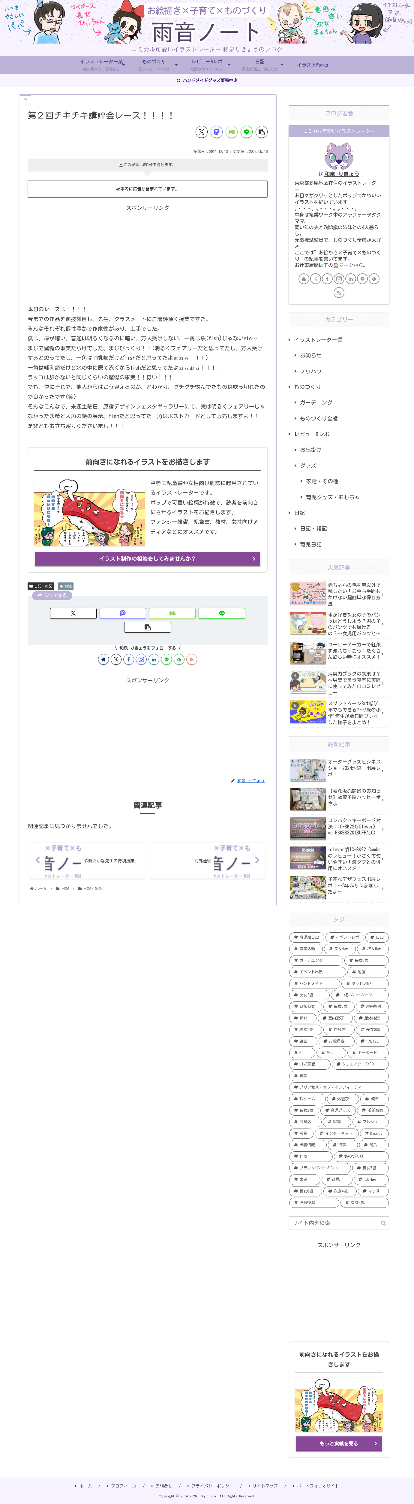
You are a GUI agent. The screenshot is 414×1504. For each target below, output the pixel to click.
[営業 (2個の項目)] (301, 1134)
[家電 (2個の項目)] (337, 1122)
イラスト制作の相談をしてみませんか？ (147, 558)
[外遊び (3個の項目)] (343, 1099)
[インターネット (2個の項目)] (336, 1134)
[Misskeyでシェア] (232, 132)
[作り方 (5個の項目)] (338, 1030)
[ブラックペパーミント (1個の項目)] (320, 1168)
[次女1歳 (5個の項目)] (305, 1030)
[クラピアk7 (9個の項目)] (365, 984)
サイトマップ (263, 1486)
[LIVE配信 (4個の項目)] (310, 1064)
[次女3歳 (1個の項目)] (364, 1203)
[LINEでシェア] (247, 132)
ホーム (83, 1486)
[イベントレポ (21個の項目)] (345, 937)
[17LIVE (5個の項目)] (372, 1041)
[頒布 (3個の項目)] (374, 1099)
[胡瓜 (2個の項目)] (374, 1145)
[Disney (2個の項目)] (374, 1134)
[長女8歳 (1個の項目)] (305, 1191)
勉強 (66, 586)
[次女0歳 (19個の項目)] (373, 949)
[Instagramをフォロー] (141, 645)
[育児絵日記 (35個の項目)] (306, 937)
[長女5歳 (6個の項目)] (339, 1006)
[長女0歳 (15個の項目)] (366, 961)
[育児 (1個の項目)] (337, 1179)
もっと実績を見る (339, 1443)
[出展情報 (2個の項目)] (308, 1145)
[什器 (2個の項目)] (311, 1156)
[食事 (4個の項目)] (339, 1076)
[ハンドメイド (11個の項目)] (314, 984)
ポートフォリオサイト (316, 1486)
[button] (262, 132)
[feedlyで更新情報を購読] (179, 645)
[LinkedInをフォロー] (153, 645)
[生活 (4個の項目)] (331, 1053)
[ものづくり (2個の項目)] (361, 1156)
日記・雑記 (40, 586)
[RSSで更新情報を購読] (191, 645)
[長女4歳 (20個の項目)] (340, 949)
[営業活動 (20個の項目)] (306, 949)
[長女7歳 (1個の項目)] (370, 1168)
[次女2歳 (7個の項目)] (309, 995)
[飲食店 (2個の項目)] (305, 1122)
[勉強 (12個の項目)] (368, 972)
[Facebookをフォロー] (128, 645)
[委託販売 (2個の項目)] (373, 1110)
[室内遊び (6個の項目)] (335, 1018)
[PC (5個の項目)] (302, 1053)
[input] (339, 1222)
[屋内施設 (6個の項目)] (372, 1006)
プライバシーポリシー (210, 1486)
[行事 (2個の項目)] (343, 1145)
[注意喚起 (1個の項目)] (314, 1203)
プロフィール (121, 1486)
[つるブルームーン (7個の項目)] (360, 995)
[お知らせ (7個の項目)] (305, 1006)
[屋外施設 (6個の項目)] (371, 1018)
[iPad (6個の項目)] (302, 1018)
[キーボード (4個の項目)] (368, 1053)
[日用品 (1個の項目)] (371, 1179)
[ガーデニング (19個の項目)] (316, 961)
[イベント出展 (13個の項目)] (317, 972)
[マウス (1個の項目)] (373, 1191)
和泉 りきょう (341, 174)
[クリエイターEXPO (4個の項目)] (360, 1064)
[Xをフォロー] (116, 645)
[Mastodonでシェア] (217, 132)
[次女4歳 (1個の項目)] (339, 1191)
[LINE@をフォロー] (166, 645)
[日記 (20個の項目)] (377, 937)
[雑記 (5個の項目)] (303, 1041)
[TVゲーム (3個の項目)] (307, 1099)
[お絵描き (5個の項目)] (337, 1041)
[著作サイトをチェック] (103, 645)
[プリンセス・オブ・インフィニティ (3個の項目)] (339, 1087)
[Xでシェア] (202, 132)
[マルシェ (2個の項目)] (370, 1122)
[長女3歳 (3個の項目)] (304, 1110)
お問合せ (162, 1486)
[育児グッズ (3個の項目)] (338, 1110)
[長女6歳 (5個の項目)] (372, 1030)
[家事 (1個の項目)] (304, 1179)
